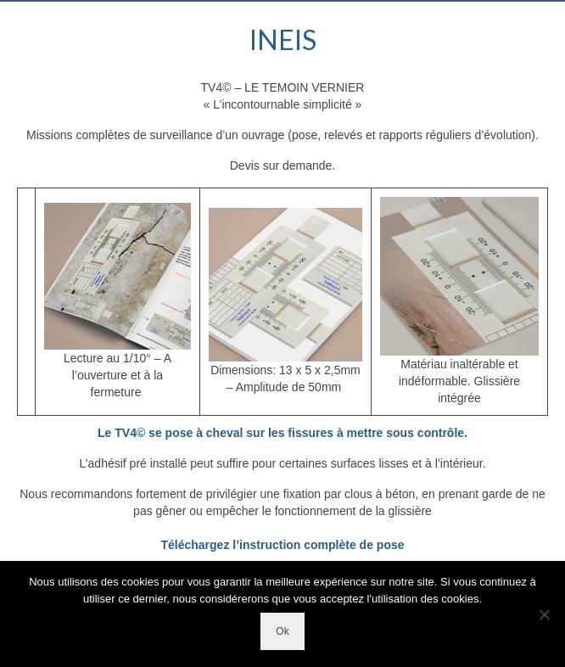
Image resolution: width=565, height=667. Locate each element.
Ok (282, 631)
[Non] (543, 614)
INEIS (282, 39)
